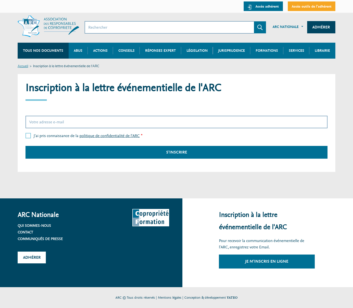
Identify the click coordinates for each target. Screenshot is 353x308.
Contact (25, 232)
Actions (100, 50)
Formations (267, 50)
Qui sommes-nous (34, 225)
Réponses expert (160, 50)
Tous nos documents (43, 50)
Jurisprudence (231, 50)
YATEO (232, 297)
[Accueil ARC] (48, 26)
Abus (78, 50)
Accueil (23, 66)
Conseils (126, 50)
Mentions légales (169, 297)
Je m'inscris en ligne (266, 261)
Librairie (322, 50)
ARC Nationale (286, 27)
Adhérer (321, 27)
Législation (197, 50)
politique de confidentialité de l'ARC (109, 135)
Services (296, 50)
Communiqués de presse (40, 239)
